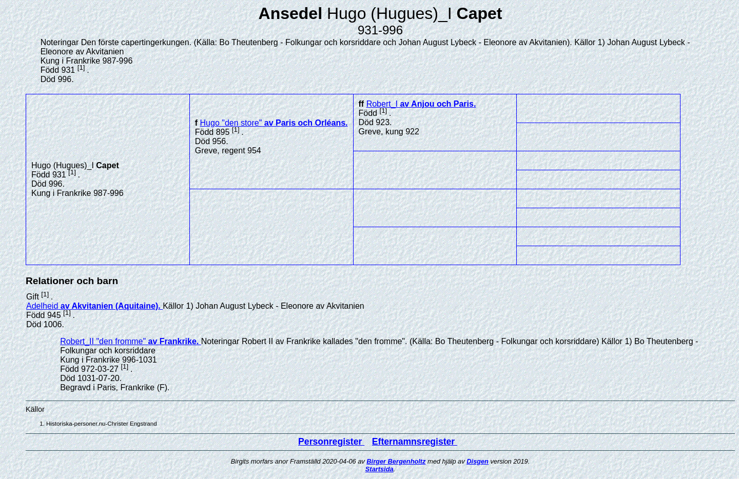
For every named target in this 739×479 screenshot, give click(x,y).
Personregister (331, 441)
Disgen (477, 461)
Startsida (379, 469)
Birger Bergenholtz (395, 461)
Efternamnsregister (414, 441)
